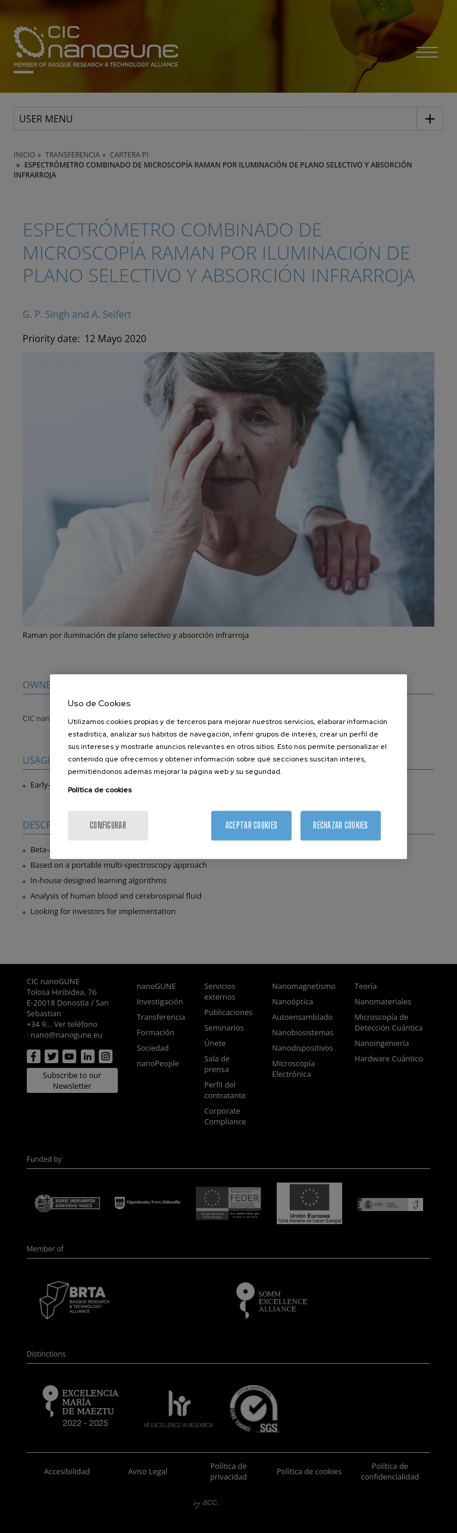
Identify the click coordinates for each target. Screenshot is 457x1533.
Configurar (108, 825)
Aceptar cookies (251, 825)
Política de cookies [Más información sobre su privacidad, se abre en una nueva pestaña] (100, 790)
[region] (228, 766)
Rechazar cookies (340, 825)
